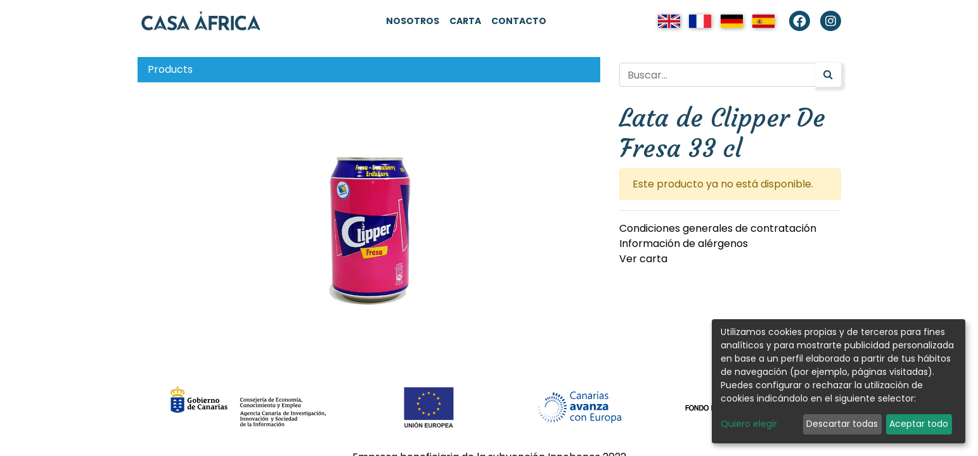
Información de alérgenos (683, 243)
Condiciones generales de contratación (717, 228)
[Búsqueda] (828, 75)
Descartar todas (842, 423)
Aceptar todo (918, 423)
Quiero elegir (749, 423)
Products (170, 69)
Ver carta (643, 258)
